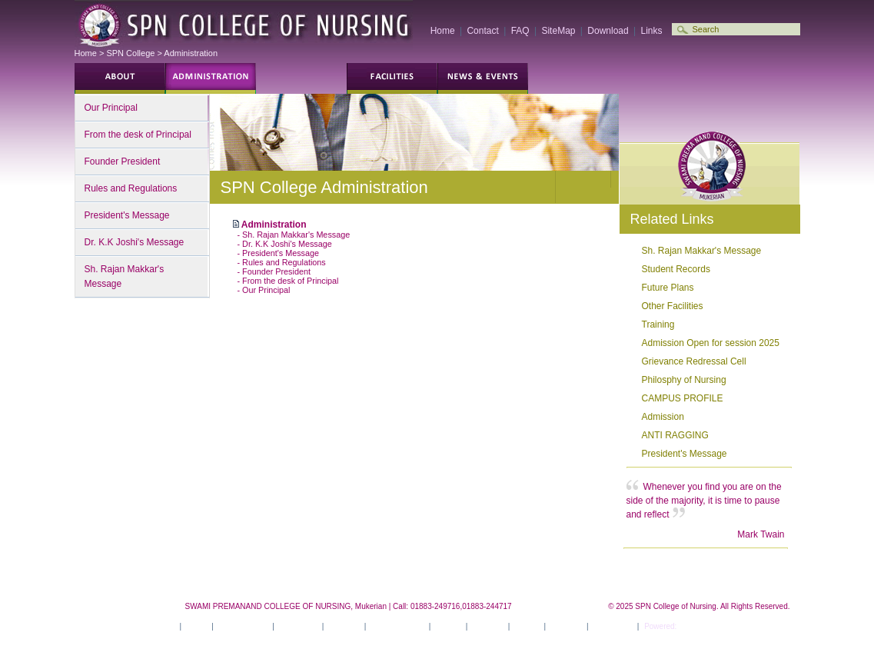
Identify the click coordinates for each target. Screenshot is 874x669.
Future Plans (668, 287)
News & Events (397, 626)
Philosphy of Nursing (684, 379)
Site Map (566, 626)
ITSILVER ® (699, 626)
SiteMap (558, 30)
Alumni (664, 78)
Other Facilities (672, 306)
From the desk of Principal (138, 134)
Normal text (587, 187)
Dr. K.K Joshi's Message (134, 242)
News (482, 78)
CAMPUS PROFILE (682, 398)
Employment (755, 78)
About (196, 626)
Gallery (573, 78)
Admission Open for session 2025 (710, 343)
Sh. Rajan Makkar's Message (124, 276)
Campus (392, 78)
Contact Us (612, 626)
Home (442, 30)
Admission (663, 416)
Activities (487, 626)
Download (607, 30)
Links (651, 30)
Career (527, 626)
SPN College (130, 53)
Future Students (120, 78)
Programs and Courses (301, 78)
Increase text (605, 187)
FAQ (520, 30)
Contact (482, 30)
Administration (191, 53)
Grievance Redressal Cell (694, 361)
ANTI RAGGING (675, 435)
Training (658, 324)
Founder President (123, 161)
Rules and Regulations (131, 188)
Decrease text (569, 187)
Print (662, 120)
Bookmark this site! (761, 120)
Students (210, 78)
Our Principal (111, 107)
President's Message (127, 215)
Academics (298, 626)
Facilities (344, 626)
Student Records (676, 269)
